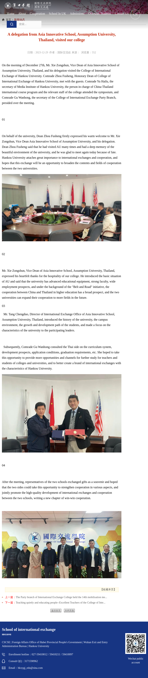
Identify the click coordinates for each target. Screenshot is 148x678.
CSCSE (6, 642)
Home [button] (10, 13)
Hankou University (39, 646)
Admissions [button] (77, 13)
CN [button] (135, 14)
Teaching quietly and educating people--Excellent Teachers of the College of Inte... (60, 602)
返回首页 (56, 610)
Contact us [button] (122, 13)
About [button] (22, 13)
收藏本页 (108, 589)
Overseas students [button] (99, 13)
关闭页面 (69, 610)
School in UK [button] (57, 13)
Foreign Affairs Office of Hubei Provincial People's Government (47, 642)
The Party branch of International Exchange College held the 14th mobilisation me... (61, 597)
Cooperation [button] (37, 13)
